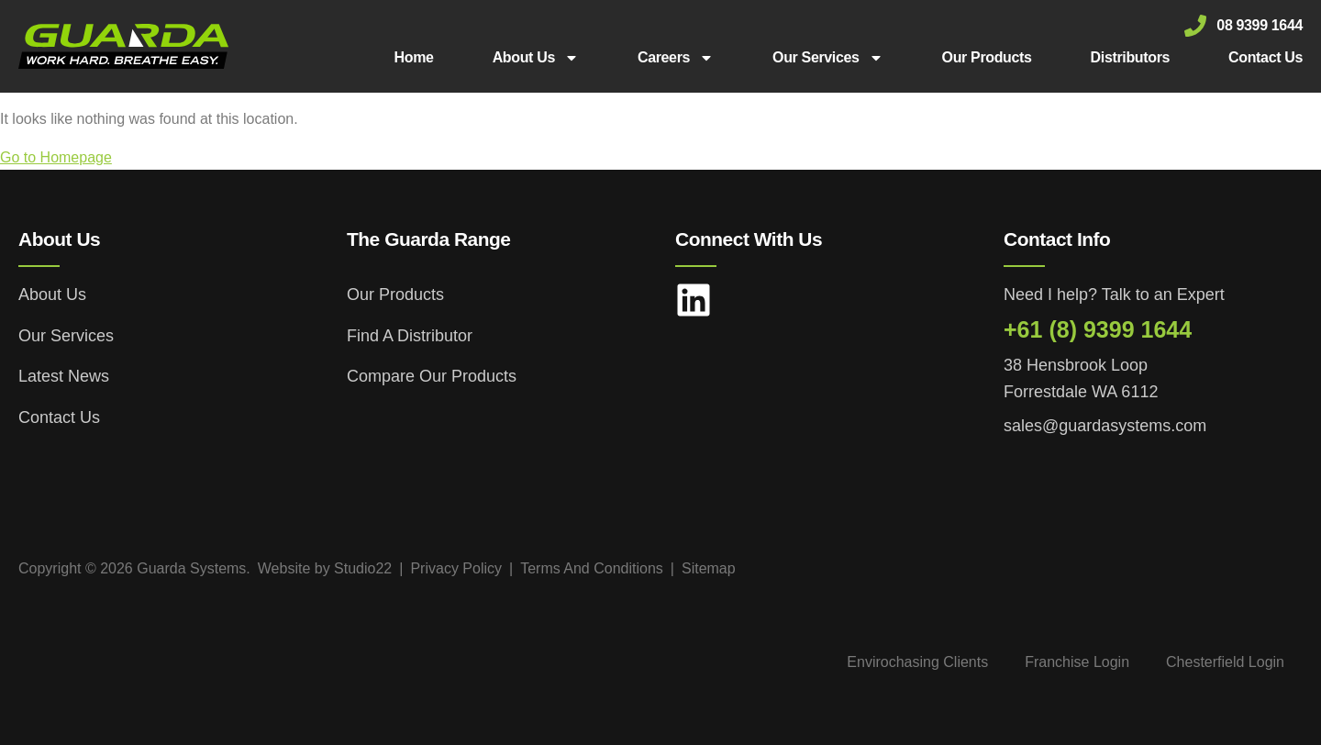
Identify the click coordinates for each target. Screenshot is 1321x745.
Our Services (827, 57)
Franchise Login (1077, 662)
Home (414, 57)
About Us (536, 57)
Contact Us (1265, 57)
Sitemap (709, 568)
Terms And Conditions (591, 568)
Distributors (1130, 57)
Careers (676, 57)
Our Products (987, 57)
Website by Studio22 (325, 568)
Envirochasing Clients (917, 662)
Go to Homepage (56, 157)
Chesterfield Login (1225, 662)
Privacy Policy (456, 568)
